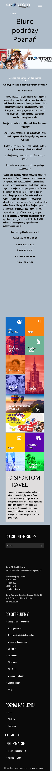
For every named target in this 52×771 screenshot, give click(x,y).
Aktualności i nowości (32, 446)
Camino (11, 447)
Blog (10, 689)
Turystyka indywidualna (34, 465)
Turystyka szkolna (31, 350)
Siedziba (11, 719)
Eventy (30, 331)
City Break (12, 669)
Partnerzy (12, 725)
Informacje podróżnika (17, 750)
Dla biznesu (14, 466)
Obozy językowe (15, 428)
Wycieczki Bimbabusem (17, 641)
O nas (10, 712)
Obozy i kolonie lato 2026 (14, 348)
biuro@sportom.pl (13, 589)
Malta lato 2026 (13, 388)
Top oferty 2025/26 (33, 388)
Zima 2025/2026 (13, 330)
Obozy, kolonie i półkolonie (18, 621)
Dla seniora (14, 370)
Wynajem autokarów (16, 675)
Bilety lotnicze (14, 682)
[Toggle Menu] (40, 5)
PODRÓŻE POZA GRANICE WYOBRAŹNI (19, 407)
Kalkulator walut (14, 757)
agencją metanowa (36, 767)
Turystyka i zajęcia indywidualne (21, 635)
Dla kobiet (12, 648)
